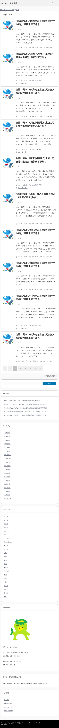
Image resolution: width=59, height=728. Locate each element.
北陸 (33, 289)
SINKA (35, 723)
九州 (33, 80)
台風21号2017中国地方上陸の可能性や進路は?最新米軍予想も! (35, 298)
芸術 (5, 582)
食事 (5, 596)
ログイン (6, 700)
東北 (36, 256)
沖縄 (36, 223)
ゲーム (6, 520)
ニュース (20, 47)
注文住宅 (6, 571)
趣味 (5, 589)
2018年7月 (7, 451)
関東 (40, 185)
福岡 (40, 80)
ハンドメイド (8, 538)
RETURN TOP (50, 376)
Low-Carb (4, 724)
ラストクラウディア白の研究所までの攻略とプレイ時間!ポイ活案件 (25, 411)
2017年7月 (7, 473)
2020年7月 (7, 444)
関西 (40, 149)
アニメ (6, 516)
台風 (33, 47)
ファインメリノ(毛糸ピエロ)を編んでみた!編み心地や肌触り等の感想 (25, 408)
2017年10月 (7, 462)
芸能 (5, 578)
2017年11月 (7, 458)
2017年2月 (7, 491)
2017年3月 (7, 488)
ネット (6, 534)
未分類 (6, 567)
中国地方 (34, 325)
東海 (36, 116)
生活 (25, 47)
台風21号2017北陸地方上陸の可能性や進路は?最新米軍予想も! (35, 265)
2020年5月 (7, 447)
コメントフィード (9, 707)
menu (56, 3)
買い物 (6, 586)
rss (52, 3)
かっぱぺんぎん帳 (9, 3)
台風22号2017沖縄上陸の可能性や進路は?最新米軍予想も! (35, 196)
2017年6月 (7, 476)
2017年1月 (7, 495)
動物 (5, 556)
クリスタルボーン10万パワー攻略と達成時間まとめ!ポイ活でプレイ (25, 415)
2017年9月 (7, 466)
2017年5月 (7, 480)
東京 (36, 185)
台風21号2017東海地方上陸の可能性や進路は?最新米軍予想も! (35, 336)
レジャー (6, 549)
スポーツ (6, 527)
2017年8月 (7, 469)
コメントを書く (47, 47)
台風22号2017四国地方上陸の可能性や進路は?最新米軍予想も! (35, 23)
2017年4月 (7, 484)
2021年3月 (7, 436)
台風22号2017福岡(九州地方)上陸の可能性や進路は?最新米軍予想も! (35, 56)
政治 (5, 564)
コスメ (6, 523)
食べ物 (6, 593)
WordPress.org (8, 710)
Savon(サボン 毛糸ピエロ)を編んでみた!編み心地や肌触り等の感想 (25, 404)
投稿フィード (8, 703)
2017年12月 (7, 455)
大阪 (36, 149)
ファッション (8, 542)
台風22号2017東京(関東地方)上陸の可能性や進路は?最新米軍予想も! (35, 160)
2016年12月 (7, 498)
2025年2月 (7, 433)
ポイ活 (6, 545)
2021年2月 (7, 440)
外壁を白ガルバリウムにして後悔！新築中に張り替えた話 (22, 400)
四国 (36, 47)
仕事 (5, 553)
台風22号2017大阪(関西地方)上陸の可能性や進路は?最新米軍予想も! (35, 124)
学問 (5, 560)
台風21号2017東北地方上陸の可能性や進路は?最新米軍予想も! (35, 232)
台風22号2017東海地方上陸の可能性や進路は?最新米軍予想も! (35, 91)
